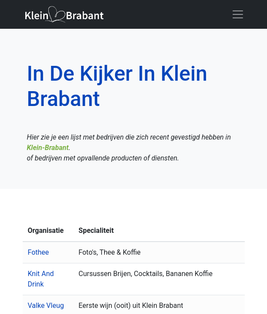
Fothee (38, 252)
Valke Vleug (46, 305)
